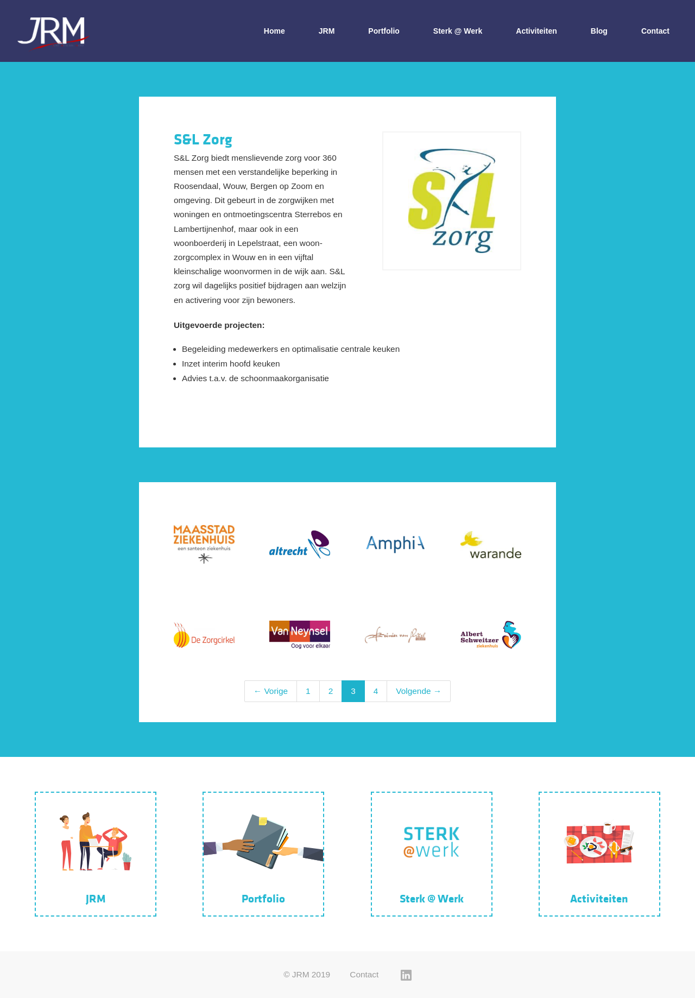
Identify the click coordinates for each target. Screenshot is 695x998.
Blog (599, 31)
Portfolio (384, 31)
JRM (327, 31)
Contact (655, 31)
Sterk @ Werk (457, 31)
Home (274, 31)
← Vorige (271, 691)
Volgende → (418, 691)
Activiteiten (536, 31)
